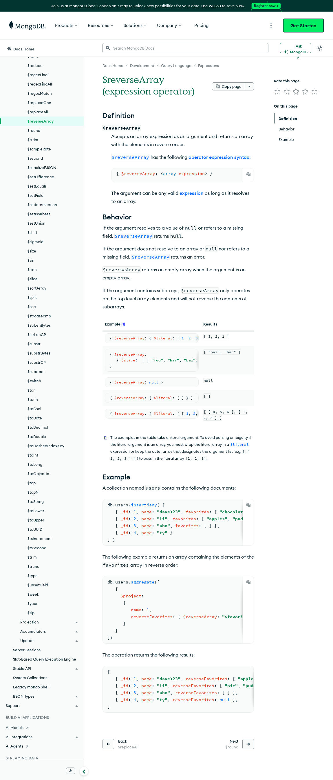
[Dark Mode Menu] (320, 48)
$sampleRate (39, 149)
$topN (33, 492)
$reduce (35, 65)
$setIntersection (42, 204)
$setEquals (37, 186)
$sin (31, 260)
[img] (277, 91)
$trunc (33, 566)
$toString (36, 501)
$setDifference (41, 176)
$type (33, 575)
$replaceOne (39, 102)
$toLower (36, 510)
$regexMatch (40, 93)
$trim (32, 557)
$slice (33, 279)
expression (192, 193)
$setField (35, 195)
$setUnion (36, 223)
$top (32, 483)
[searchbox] (185, 48)
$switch (34, 381)
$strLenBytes (39, 325)
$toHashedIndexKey (46, 445)
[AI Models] (42, 727)
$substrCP (37, 362)
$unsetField (38, 585)
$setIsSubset (39, 214)
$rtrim (33, 139)
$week (33, 594)
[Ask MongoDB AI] (295, 48)
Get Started (303, 25)
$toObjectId (38, 473)
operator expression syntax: (220, 157)
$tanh (33, 399)
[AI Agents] (42, 746)
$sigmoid (35, 241)
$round (34, 130)
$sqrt (32, 306)
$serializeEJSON (42, 167)
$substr (34, 343)
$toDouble (37, 436)
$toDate (35, 418)
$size (32, 251)
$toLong (35, 464)
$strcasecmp (39, 316)
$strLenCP (37, 334)
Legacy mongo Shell (31, 687)
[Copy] (248, 174)
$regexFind (37, 74)
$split (32, 297)
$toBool (34, 408)
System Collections (30, 677)
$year (33, 603)
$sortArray (37, 288)
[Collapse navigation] (84, 771)
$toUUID (35, 529)
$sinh (32, 269)
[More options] (249, 86)
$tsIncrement (40, 538)
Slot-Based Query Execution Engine (44, 659)
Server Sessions (27, 650)
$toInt (33, 455)
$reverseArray (41, 121)
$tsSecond (37, 548)
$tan (32, 390)
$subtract (36, 371)
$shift (32, 232)
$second (35, 158)
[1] (123, 324)
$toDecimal (38, 427)
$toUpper (36, 520)
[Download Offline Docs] (70, 771)
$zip (31, 612)
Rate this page (287, 81)
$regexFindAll (40, 84)
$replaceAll (38, 112)
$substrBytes (39, 353)
